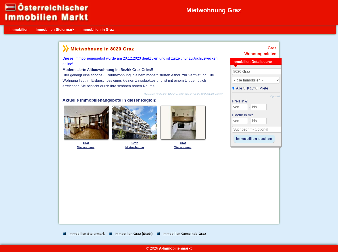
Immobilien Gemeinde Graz (184, 233)
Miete (263, 88)
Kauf (251, 88)
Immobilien (18, 29)
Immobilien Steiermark (55, 29)
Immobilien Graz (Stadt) (134, 233)
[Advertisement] (169, 185)
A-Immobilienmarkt (175, 248)
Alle (239, 88)
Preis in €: (240, 101)
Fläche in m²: (242, 115)
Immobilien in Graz (97, 29)
